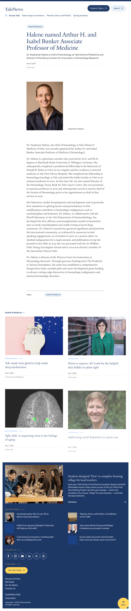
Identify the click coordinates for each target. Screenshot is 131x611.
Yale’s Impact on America (33, 15)
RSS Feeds (9, 582)
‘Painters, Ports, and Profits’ (59, 15)
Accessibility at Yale (12, 594)
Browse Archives (12, 578)
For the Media (11, 585)
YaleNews (14, 10)
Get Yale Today (16, 570)
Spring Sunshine (80, 15)
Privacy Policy (10, 598)
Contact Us (10, 588)
